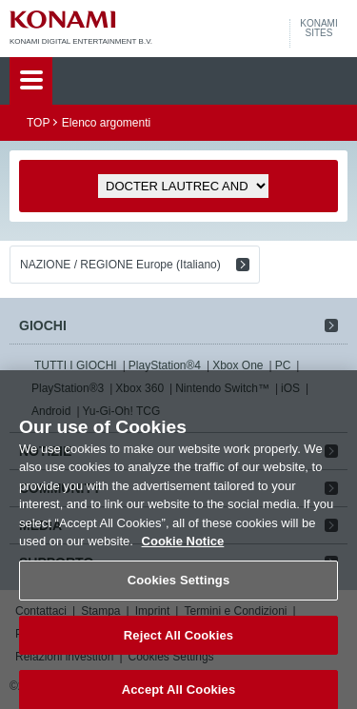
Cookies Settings (179, 590)
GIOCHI (43, 325)
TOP (38, 122)
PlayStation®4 (165, 365)
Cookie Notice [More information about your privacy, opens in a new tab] (183, 551)
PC (283, 365)
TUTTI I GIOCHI (75, 365)
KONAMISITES (318, 28)
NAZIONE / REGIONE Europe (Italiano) (120, 264)
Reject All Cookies (178, 646)
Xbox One (237, 365)
